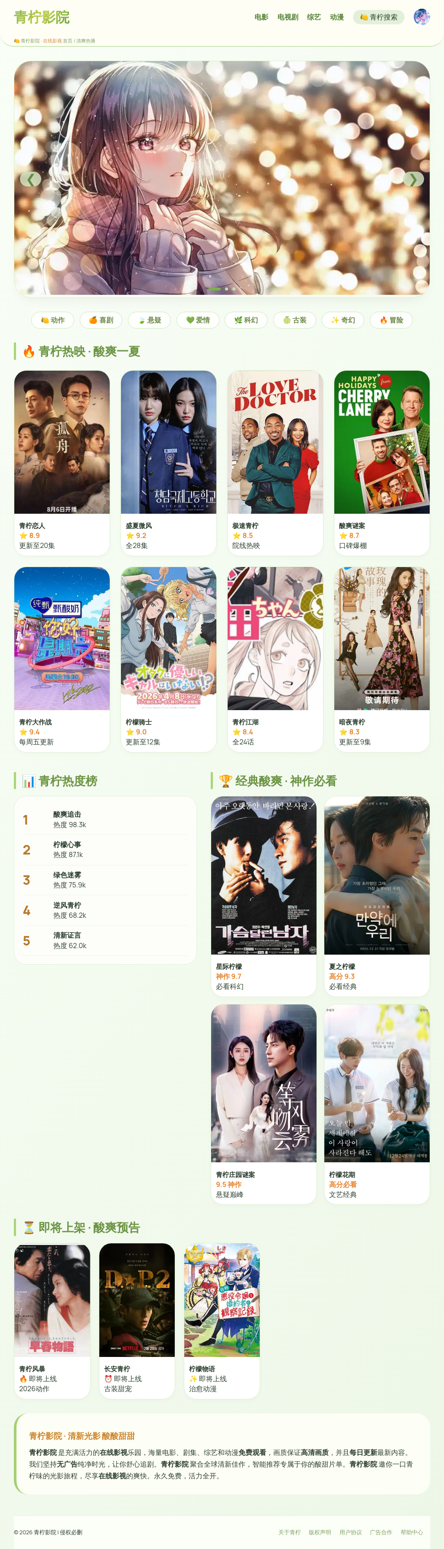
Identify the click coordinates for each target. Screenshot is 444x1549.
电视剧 (288, 17)
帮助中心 (412, 1532)
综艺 (314, 17)
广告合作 (381, 1532)
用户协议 (351, 1532)
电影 (261, 17)
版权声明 (320, 1532)
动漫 (337, 17)
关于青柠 (289, 1532)
